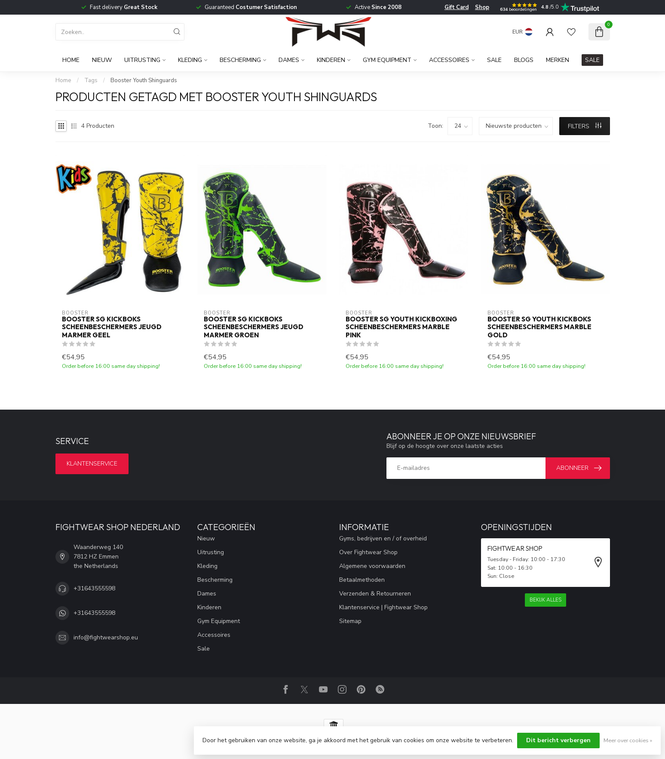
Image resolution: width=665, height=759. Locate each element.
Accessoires (449, 60)
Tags (91, 80)
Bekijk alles (545, 599)
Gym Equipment (387, 60)
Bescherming (240, 60)
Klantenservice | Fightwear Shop (383, 607)
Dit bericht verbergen (558, 740)
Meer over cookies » (628, 740)
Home (71, 60)
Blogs (523, 60)
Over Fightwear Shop (368, 552)
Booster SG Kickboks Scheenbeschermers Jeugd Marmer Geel (112, 327)
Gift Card (456, 7)
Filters (584, 126)
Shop (482, 7)
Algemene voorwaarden (372, 566)
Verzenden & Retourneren (375, 593)
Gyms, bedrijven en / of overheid (383, 538)
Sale (494, 60)
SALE (592, 60)
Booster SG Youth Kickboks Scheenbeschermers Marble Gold (539, 327)
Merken (557, 60)
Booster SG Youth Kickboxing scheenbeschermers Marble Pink (401, 327)
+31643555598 (94, 588)
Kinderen (331, 60)
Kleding (190, 60)
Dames (289, 60)
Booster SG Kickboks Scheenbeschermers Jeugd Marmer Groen (253, 327)
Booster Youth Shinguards (143, 80)
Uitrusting (142, 60)
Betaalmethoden (362, 580)
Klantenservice (92, 464)
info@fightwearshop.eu (106, 637)
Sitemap (350, 621)
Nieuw (102, 60)
